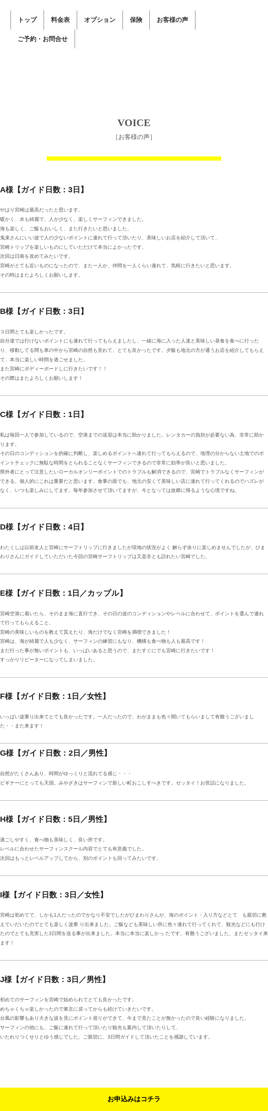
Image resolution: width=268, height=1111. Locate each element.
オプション (100, 19)
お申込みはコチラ (134, 1099)
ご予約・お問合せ (42, 39)
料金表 (60, 19)
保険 (136, 19)
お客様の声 (172, 19)
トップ (27, 19)
